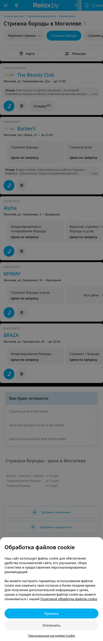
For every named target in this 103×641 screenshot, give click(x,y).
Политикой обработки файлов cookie (68, 599)
